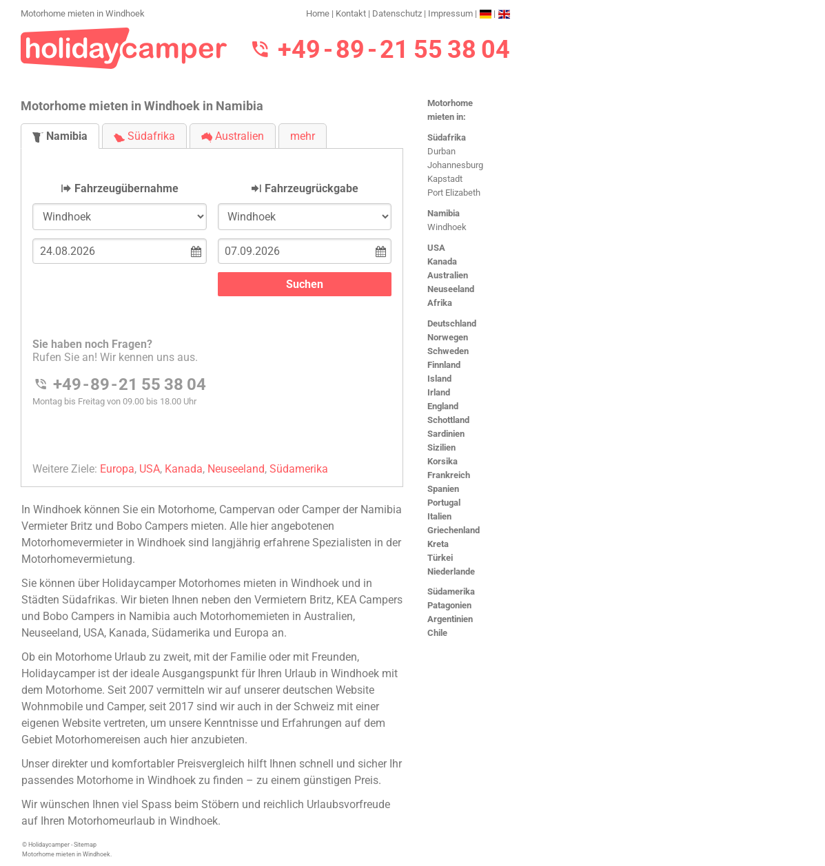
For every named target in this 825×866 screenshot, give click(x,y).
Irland (438, 392)
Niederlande (451, 571)
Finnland (443, 365)
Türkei (440, 558)
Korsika (442, 461)
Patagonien (449, 605)
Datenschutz (397, 13)
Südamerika (451, 591)
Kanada (442, 261)
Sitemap (85, 844)
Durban (441, 151)
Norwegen (447, 337)
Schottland (448, 420)
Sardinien (446, 434)
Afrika (439, 303)
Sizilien (441, 447)
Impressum (450, 13)
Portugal (443, 502)
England (442, 406)
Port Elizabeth (453, 192)
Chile (437, 633)
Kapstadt (444, 179)
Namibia (443, 213)
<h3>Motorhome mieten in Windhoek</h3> (212, 306)
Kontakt (351, 13)
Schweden (448, 351)
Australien (447, 275)
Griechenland (453, 530)
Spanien (443, 489)
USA (436, 248)
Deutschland (451, 323)
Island (439, 378)
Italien (439, 516)
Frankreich (448, 475)
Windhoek (447, 227)
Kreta (438, 544)
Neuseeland (450, 289)
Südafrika (446, 137)
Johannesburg (455, 165)
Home (317, 13)
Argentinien (450, 619)
